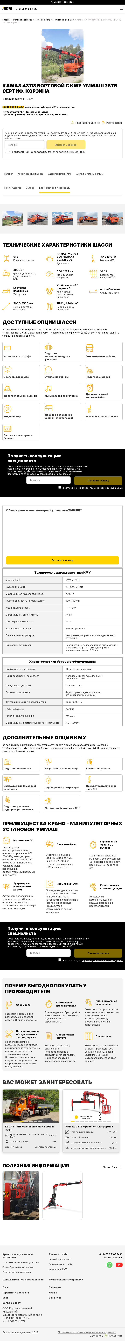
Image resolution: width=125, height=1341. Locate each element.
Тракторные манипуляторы (16, 1272)
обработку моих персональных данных (59, 151)
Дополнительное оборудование (23, 1279)
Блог (5, 1297)
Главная (6, 20)
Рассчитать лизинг (85, 122)
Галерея (9, 174)
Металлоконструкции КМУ (66, 1279)
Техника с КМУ (42, 20)
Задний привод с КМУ (60, 1264)
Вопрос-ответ (11, 1302)
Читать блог (113, 1167)
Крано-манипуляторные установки (17, 1256)
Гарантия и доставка (15, 1292)
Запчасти (55, 1287)
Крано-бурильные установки (17, 1267)
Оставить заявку (62, 560)
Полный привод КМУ (63, 20)
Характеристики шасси (31, 174)
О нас (5, 1287)
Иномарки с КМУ (58, 1269)
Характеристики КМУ (60, 174)
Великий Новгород (22, 20)
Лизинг (53, 1292)
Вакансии (55, 1297)
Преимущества (13, 188)
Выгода (30, 188)
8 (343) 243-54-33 (26, 8)
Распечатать (112, 122)
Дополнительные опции (90, 174)
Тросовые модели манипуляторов (20, 1262)
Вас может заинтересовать (54, 188)
